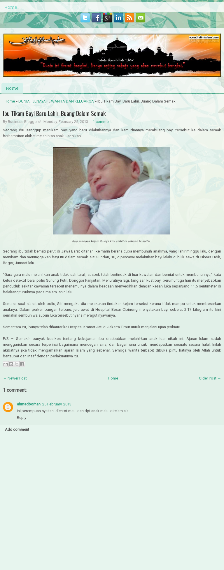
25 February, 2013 (56, 404)
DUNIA (24, 101)
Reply (21, 417)
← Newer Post (15, 378)
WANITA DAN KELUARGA (72, 101)
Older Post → (210, 378)
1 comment (102, 121)
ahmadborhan (29, 404)
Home (10, 7)
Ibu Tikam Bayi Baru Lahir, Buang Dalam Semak (54, 113)
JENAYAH (40, 101)
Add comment (17, 429)
